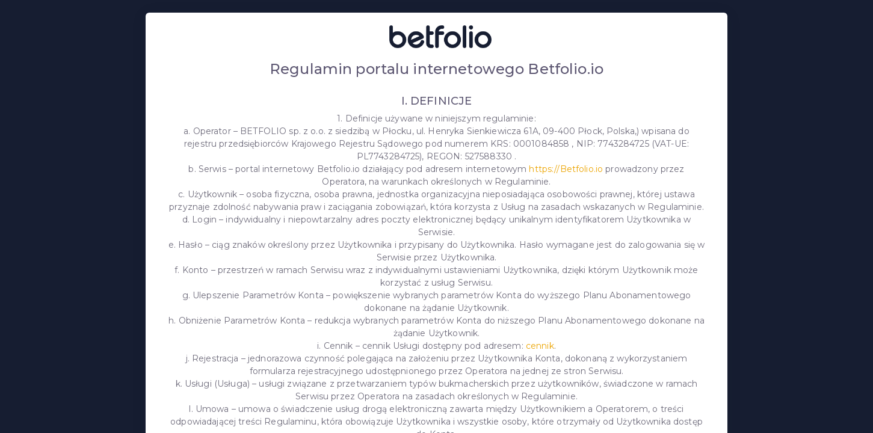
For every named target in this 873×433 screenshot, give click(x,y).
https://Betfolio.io (566, 169)
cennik (540, 345)
